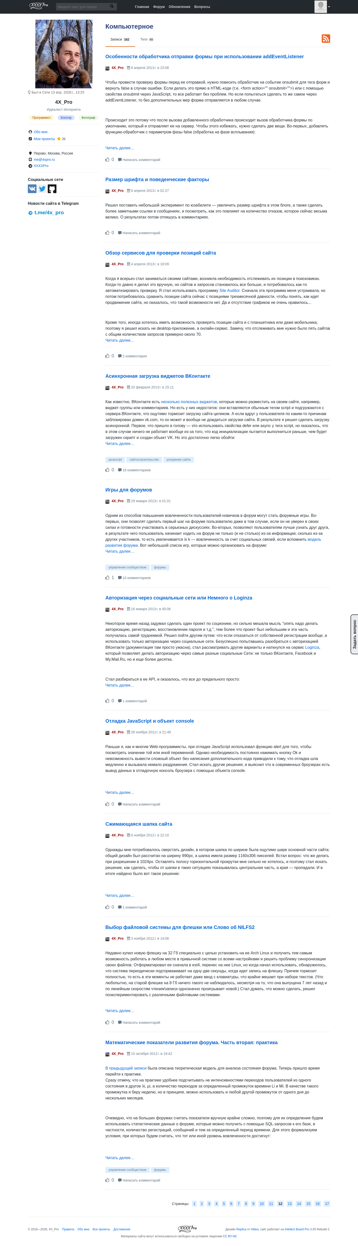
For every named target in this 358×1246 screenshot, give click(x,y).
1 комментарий (132, 701)
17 (327, 1204)
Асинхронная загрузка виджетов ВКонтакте (157, 376)
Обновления (179, 7)
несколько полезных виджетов (189, 402)
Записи (120, 39)
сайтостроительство (144, 459)
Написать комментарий (139, 160)
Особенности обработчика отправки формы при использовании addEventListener (204, 56)
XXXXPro (41, 166)
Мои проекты (44, 139)
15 (308, 1204)
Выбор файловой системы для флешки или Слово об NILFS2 (180, 927)
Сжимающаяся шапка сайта (138, 824)
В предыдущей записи (125, 1068)
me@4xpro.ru (44, 160)
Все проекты (101, 1229)
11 (271, 1204)
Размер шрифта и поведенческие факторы (157, 179)
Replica (241, 1229)
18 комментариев (134, 470)
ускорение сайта (179, 459)
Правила (68, 1229)
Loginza (312, 647)
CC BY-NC (230, 1236)
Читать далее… (119, 148)
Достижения (121, 1229)
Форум (159, 7)
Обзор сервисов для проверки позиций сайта (160, 253)
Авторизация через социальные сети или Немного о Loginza (178, 597)
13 (290, 1204)
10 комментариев (134, 578)
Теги (147, 39)
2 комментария (132, 356)
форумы (160, 567)
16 (318, 1204)
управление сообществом (127, 567)
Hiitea (255, 1229)
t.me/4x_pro (46, 213)
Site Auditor (229, 290)
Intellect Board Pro (297, 1229)
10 (262, 1204)
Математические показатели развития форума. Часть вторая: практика (191, 1042)
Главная (142, 7)
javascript (115, 459)
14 (299, 1204)
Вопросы (202, 7)
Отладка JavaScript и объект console (149, 721)
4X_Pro (118, 68)
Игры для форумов (128, 489)
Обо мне (41, 132)
